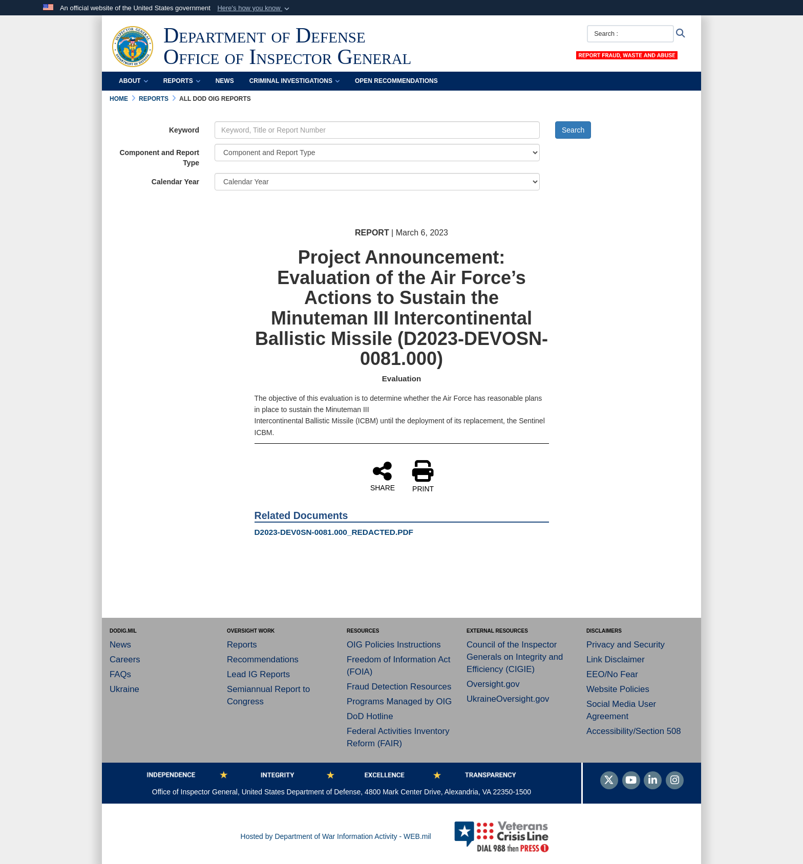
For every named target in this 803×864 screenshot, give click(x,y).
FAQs (120, 674)
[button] (254, 8)
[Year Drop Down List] (377, 181)
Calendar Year (175, 182)
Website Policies (617, 689)
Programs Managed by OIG (399, 701)
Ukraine (124, 689)
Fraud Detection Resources (399, 687)
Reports (181, 80)
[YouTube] (631, 781)
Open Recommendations (396, 80)
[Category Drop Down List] (377, 152)
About (133, 80)
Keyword (184, 130)
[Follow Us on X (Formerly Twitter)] (609, 781)
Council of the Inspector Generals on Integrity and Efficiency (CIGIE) (515, 657)
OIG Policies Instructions (394, 645)
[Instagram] (675, 781)
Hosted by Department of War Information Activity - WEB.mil (336, 836)
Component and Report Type (159, 157)
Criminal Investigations (294, 80)
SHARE (382, 476)
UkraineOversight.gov (508, 699)
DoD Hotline (370, 716)
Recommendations (263, 659)
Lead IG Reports (258, 674)
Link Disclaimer (615, 659)
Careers (125, 659)
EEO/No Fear (612, 674)
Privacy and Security (625, 645)
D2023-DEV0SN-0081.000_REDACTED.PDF (334, 532)
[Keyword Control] (377, 130)
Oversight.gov (493, 684)
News (225, 80)
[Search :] (630, 33)
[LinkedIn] (653, 781)
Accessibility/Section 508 (633, 731)
